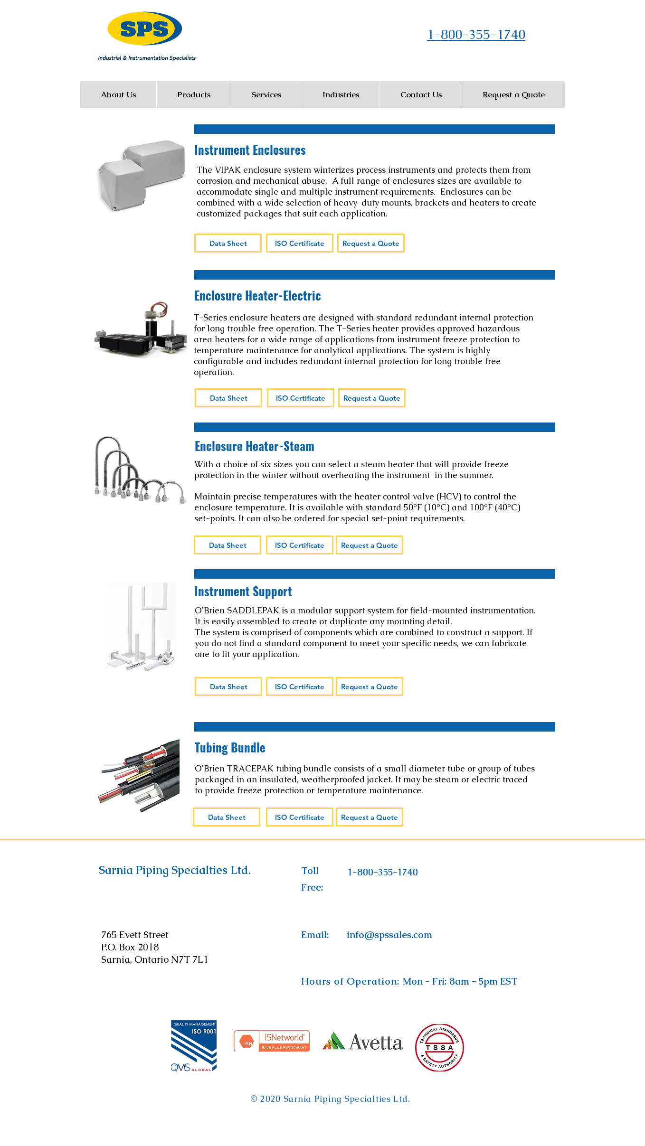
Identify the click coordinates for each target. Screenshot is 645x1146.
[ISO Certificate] (299, 243)
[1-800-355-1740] (382, 872)
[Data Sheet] (228, 243)
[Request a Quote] (371, 243)
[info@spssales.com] (389, 934)
